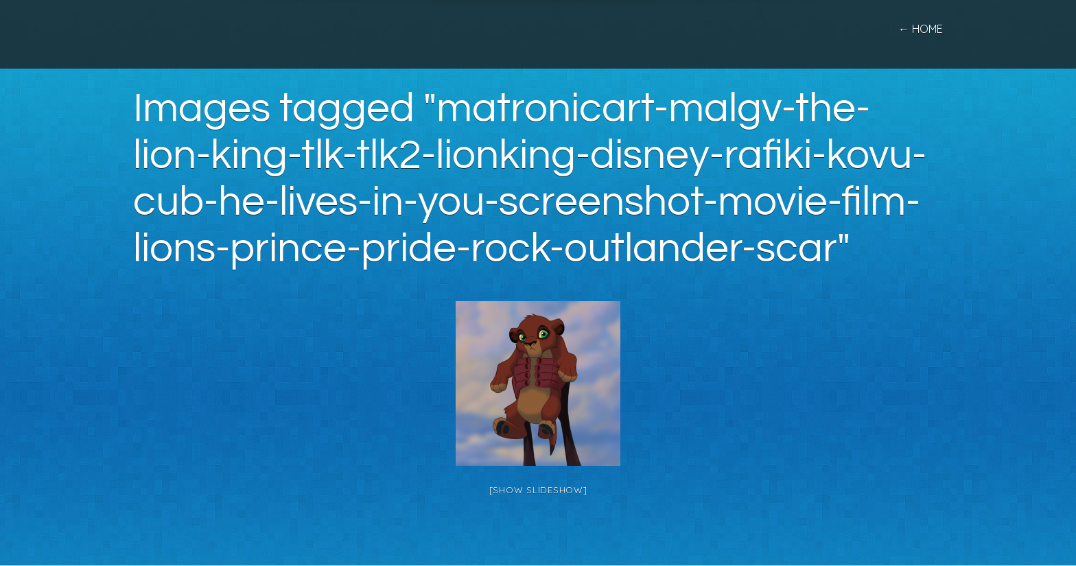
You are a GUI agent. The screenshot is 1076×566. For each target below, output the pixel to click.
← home (920, 29)
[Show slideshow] (538, 489)
